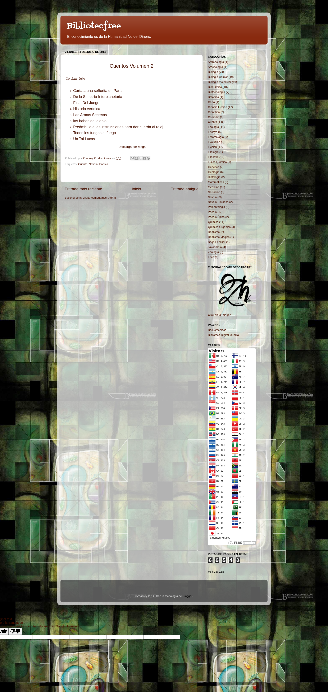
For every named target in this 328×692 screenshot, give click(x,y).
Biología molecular (219, 82)
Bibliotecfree (94, 26)
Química (213, 221)
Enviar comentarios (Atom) (99, 197)
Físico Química (217, 162)
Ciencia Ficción (217, 107)
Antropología (216, 61)
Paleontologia (216, 206)
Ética (211, 257)
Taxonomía (215, 247)
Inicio (136, 189)
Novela (93, 164)
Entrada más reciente (83, 189)
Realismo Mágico (219, 237)
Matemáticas (216, 182)
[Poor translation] (15, 631)
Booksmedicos (217, 329)
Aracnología (215, 67)
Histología (214, 177)
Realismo (214, 232)
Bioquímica (215, 87)
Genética (213, 167)
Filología (213, 152)
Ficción (212, 147)
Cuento (82, 164)
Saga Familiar (216, 242)
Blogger (187, 596)
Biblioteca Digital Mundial (224, 334)
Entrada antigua (185, 189)
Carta (211, 102)
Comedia (213, 117)
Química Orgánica (219, 227)
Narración (214, 192)
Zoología (213, 252)
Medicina (213, 187)
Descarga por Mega (132, 147)
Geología (213, 172)
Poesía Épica (216, 216)
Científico (214, 112)
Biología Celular (218, 77)
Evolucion (214, 141)
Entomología (216, 136)
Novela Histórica (218, 201)
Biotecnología (216, 92)
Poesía (103, 164)
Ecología (213, 126)
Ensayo (212, 131)
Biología (213, 72)
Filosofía (213, 157)
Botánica (213, 97)
